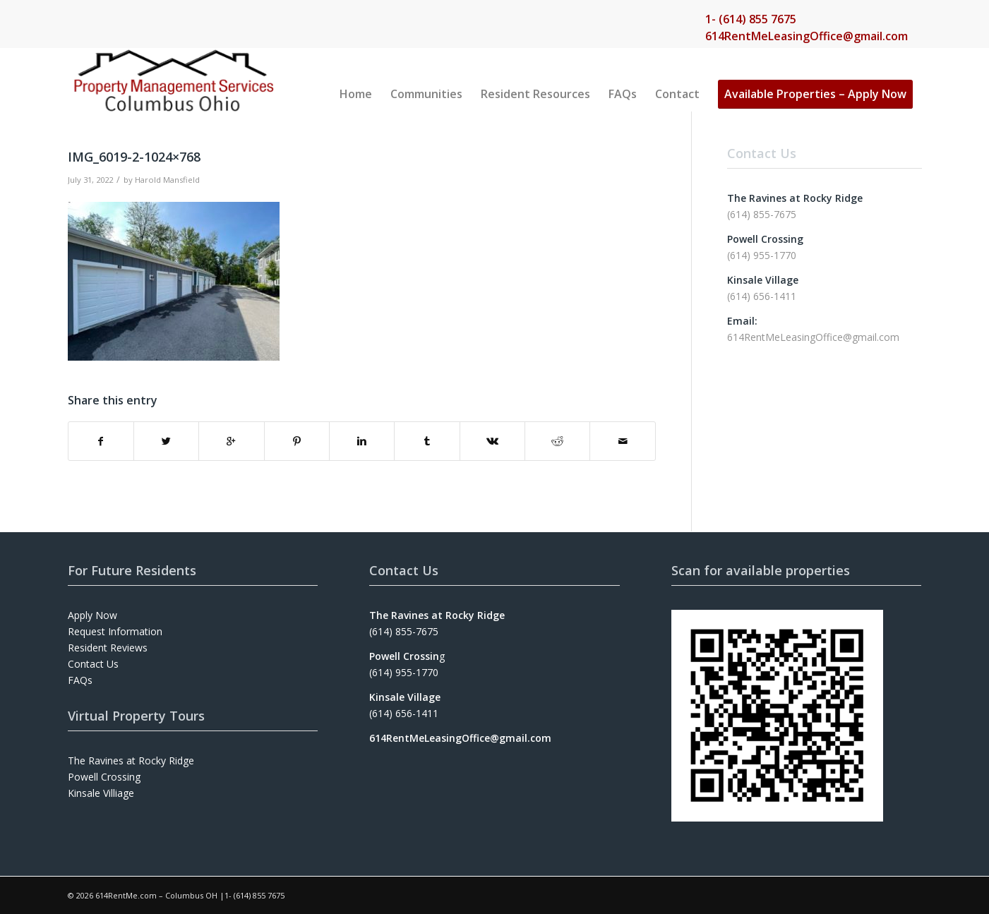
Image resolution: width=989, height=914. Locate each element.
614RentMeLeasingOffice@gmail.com (806, 36)
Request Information (115, 631)
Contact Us (93, 664)
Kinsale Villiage (101, 793)
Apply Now (92, 615)
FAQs (80, 680)
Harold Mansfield (167, 179)
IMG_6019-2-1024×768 (134, 156)
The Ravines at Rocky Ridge (131, 760)
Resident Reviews (108, 647)
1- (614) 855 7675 (750, 19)
